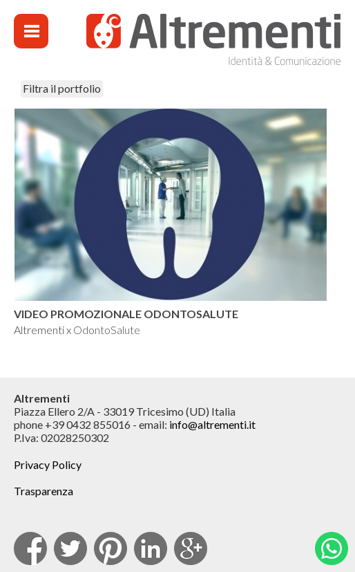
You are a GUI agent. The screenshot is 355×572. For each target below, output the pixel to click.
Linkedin (150, 548)
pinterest (110, 548)
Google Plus (190, 548)
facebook (30, 548)
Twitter (70, 548)
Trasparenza (43, 490)
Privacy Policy (47, 464)
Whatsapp (331, 548)
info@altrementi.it (212, 424)
